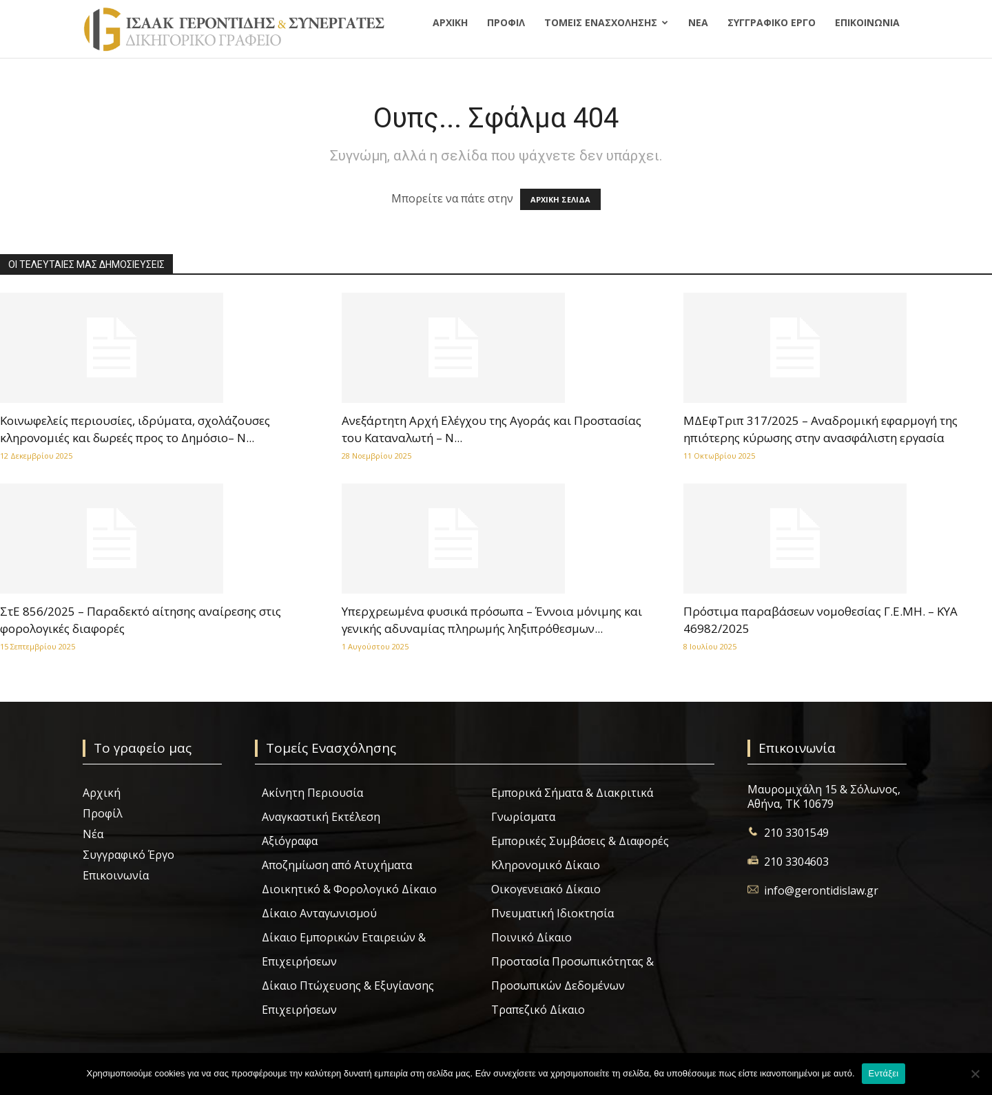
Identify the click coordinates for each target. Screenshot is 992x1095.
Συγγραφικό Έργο (771, 22)
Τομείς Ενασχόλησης (600, 22)
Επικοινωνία (867, 22)
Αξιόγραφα (290, 840)
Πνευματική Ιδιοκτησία (552, 913)
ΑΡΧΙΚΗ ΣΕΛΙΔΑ (560, 199)
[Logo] (233, 29)
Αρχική (450, 22)
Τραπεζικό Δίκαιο (538, 1009)
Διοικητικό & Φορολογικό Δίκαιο (349, 889)
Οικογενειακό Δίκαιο (546, 889)
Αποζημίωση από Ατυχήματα (337, 865)
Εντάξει (884, 1073)
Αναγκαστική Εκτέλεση (321, 816)
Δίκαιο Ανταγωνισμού (319, 913)
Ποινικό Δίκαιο (531, 937)
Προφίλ (506, 22)
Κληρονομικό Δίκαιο (545, 865)
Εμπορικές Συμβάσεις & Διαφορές (580, 840)
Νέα (698, 22)
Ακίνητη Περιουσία (312, 792)
